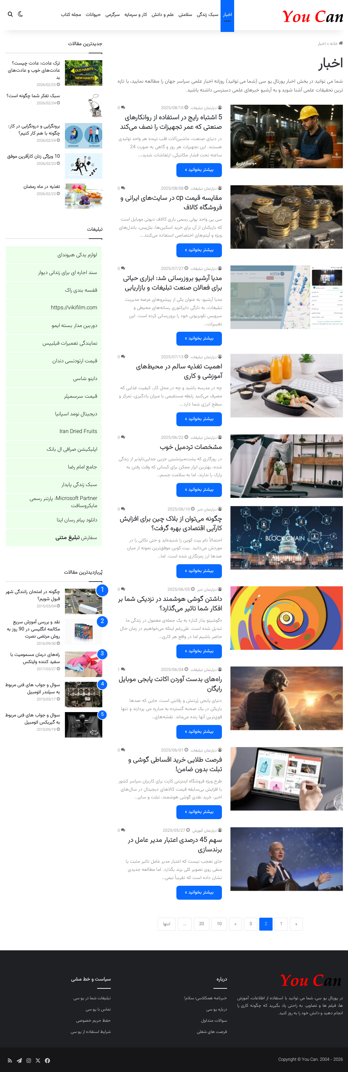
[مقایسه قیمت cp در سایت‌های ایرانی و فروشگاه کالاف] (286, 217)
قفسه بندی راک (81, 290)
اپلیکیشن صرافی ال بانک (72, 449)
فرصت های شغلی (212, 1031)
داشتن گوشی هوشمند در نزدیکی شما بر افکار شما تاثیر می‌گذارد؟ (170, 604)
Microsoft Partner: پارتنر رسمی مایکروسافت (63, 502)
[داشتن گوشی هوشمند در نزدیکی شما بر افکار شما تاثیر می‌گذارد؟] (286, 618)
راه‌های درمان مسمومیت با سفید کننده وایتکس (35, 658)
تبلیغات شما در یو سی (92, 998)
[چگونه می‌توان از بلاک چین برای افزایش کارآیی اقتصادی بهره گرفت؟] (286, 538)
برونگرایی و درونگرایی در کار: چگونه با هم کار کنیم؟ (34, 130)
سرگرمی (112, 15)
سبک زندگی (207, 15)
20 (201, 924)
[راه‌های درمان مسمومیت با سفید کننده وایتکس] (83, 664)
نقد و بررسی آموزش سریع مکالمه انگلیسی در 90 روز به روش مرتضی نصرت (33, 629)
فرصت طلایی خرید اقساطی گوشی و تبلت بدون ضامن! (175, 765)
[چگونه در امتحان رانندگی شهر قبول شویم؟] (83, 601)
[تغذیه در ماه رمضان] (83, 196)
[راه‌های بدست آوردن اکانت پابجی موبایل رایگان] (286, 698)
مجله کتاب (71, 15)
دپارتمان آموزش (204, 831)
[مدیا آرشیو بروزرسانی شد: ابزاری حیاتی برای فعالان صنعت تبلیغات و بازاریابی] (286, 297)
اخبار (227, 15)
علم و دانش (163, 15)
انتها (166, 924)
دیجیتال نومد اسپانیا (76, 414)
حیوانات (93, 15)
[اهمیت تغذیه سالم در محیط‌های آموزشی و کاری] (286, 385)
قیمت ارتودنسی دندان (74, 361)
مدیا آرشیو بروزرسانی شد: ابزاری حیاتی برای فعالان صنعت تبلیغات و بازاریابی (172, 283)
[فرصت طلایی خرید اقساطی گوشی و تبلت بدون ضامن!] (286, 779)
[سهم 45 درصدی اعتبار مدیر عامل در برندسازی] (286, 859)
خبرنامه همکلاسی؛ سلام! (205, 998)
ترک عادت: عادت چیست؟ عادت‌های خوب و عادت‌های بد (34, 71)
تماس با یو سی (98, 1009)
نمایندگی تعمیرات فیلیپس (69, 343)
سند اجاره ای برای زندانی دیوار (67, 272)
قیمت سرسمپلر (80, 396)
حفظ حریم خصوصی (93, 1020)
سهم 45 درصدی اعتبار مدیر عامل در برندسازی (175, 845)
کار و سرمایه (135, 15)
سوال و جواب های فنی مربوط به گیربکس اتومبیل (32, 719)
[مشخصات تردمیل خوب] (286, 466)
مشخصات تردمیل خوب (191, 447)
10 (219, 924)
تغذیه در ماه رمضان (41, 187)
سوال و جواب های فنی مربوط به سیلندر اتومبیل (32, 688)
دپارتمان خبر (207, 509)
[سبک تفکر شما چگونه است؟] (83, 105)
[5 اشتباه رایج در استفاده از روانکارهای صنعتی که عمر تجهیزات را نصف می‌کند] (286, 136)
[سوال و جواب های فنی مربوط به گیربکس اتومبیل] (83, 725)
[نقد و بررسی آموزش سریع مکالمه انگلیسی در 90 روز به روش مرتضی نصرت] (83, 631)
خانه (336, 43)
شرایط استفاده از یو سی (91, 1031)
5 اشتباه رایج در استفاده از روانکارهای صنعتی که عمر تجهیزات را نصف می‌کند (171, 122)
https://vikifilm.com (74, 308)
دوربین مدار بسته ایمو (74, 325)
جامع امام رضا (82, 467)
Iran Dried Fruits (78, 431)
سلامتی (185, 15)
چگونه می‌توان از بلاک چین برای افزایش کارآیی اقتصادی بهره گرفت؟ (171, 524)
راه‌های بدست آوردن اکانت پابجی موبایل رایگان (170, 684)
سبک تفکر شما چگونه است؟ (33, 96)
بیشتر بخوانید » (199, 170)
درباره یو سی (216, 1009)
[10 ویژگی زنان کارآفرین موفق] (83, 166)
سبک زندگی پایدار (79, 484)
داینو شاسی (85, 378)
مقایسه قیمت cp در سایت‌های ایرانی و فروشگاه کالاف (171, 203)
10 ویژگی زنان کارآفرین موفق (33, 156)
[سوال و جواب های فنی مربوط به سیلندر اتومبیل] (83, 694)
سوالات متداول (214, 1020)
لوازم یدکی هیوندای (77, 255)
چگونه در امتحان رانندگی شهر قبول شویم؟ (32, 595)
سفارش (76, 537)
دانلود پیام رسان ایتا (77, 520)
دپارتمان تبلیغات (204, 108)
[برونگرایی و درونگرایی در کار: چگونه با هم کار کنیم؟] (83, 136)
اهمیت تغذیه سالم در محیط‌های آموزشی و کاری (179, 371)
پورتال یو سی (326, 998)
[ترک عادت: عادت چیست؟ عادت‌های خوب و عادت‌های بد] (83, 73)
